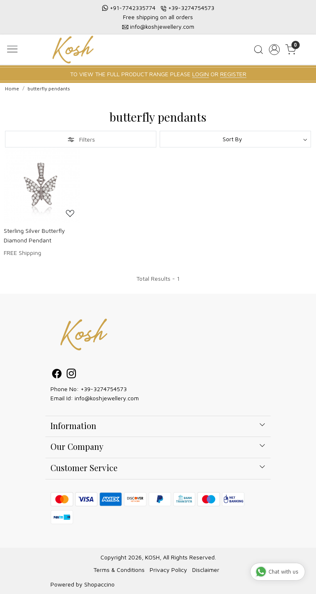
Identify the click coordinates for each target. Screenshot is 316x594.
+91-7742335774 (132, 7)
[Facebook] (56, 374)
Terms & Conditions (119, 569)
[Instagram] (71, 374)
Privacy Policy (168, 569)
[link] (258, 49)
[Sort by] (235, 139)
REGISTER (233, 73)
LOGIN (200, 73)
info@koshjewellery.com (162, 26)
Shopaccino (99, 584)
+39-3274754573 (191, 7)
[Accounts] (274, 49)
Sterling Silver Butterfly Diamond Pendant (34, 235)
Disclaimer (205, 569)
